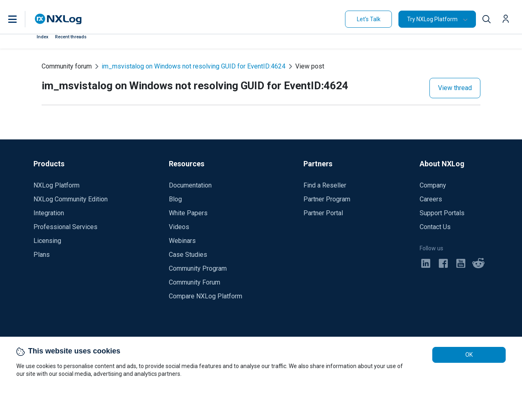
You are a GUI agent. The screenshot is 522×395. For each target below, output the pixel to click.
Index (43, 37)
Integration (48, 213)
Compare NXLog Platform (205, 296)
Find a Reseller (324, 185)
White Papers (188, 213)
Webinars (182, 241)
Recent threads (70, 37)
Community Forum (194, 282)
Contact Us (435, 227)
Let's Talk (368, 19)
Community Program (198, 268)
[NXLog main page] (58, 19)
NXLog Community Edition (70, 199)
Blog (175, 199)
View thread (455, 88)
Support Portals (442, 213)
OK (469, 354)
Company (433, 185)
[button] (20, 19)
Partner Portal (323, 213)
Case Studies (188, 254)
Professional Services (65, 227)
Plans (41, 254)
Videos (179, 227)
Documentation (190, 185)
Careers (431, 199)
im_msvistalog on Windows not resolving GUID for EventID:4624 (193, 66)
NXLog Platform (56, 185)
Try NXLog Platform (432, 19)
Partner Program (326, 199)
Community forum (67, 66)
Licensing (47, 241)
